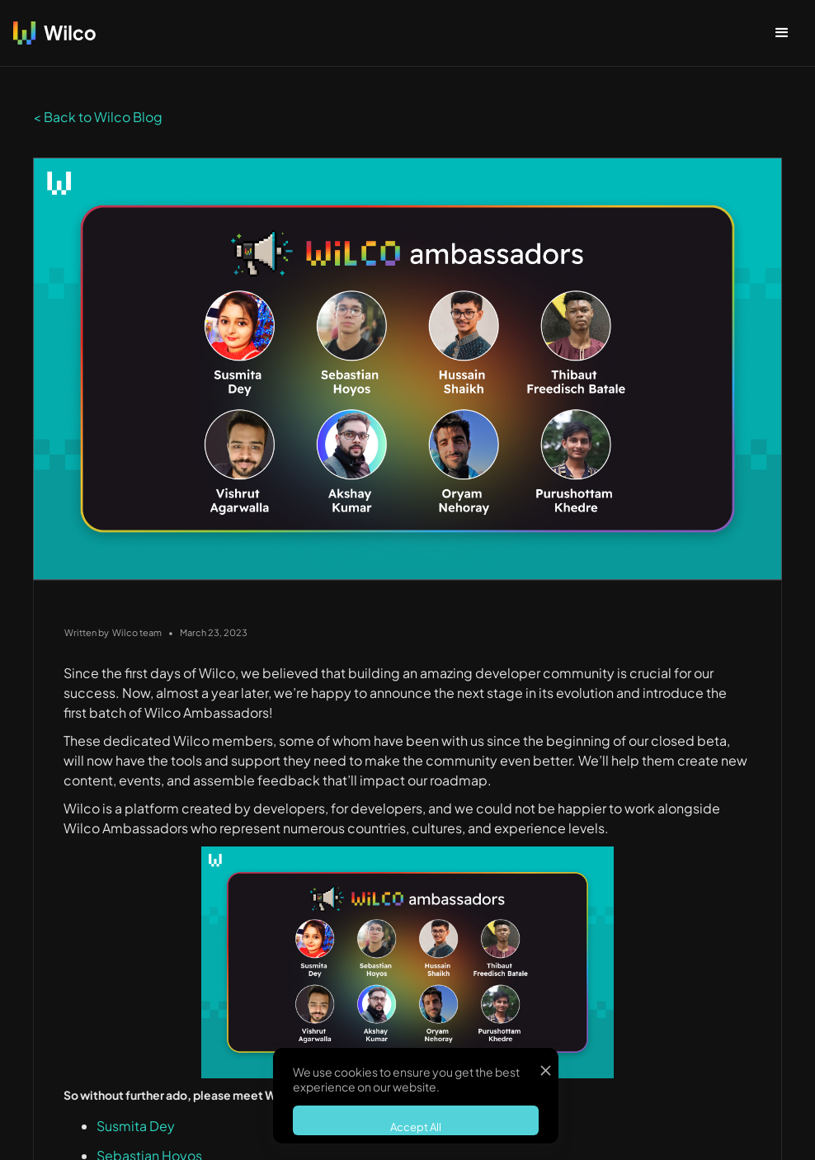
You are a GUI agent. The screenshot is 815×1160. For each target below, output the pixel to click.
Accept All (415, 1127)
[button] (782, 33)
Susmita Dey (136, 1125)
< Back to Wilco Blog (98, 116)
